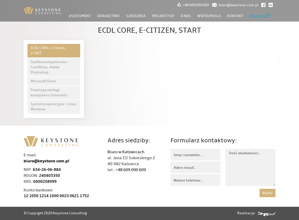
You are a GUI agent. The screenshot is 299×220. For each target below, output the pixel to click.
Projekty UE (163, 16)
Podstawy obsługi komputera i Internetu (49, 92)
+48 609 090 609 (131, 169)
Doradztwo (108, 16)
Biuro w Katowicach (125, 152)
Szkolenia (136, 16)
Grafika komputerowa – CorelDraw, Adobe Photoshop (50, 67)
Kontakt (235, 16)
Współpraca (209, 16)
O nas (186, 16)
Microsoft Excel (43, 81)
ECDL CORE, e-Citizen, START (48, 50)
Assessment (80, 16)
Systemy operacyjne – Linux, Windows (54, 106)
